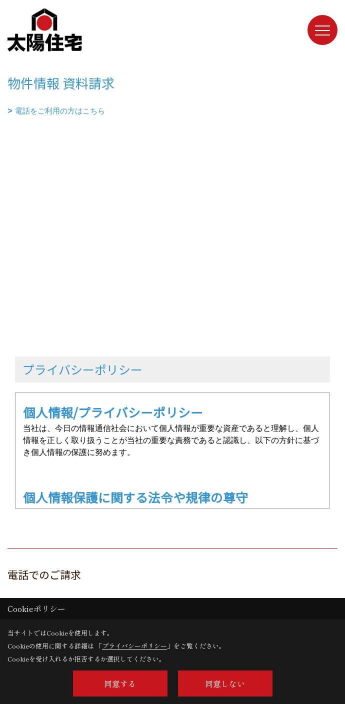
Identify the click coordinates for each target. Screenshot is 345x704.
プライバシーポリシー (134, 645)
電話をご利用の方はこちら (60, 110)
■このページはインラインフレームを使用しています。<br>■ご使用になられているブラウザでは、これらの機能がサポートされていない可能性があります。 (173, 188)
